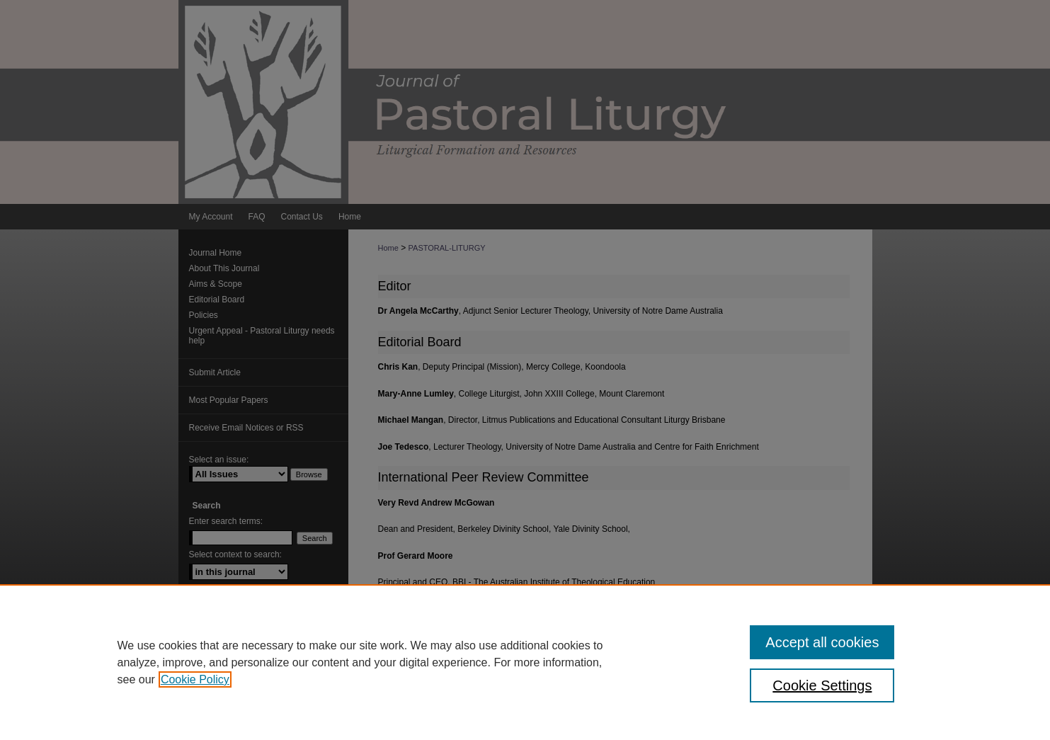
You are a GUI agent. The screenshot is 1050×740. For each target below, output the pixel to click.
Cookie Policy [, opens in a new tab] (195, 679)
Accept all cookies (822, 642)
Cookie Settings (822, 685)
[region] (525, 662)
